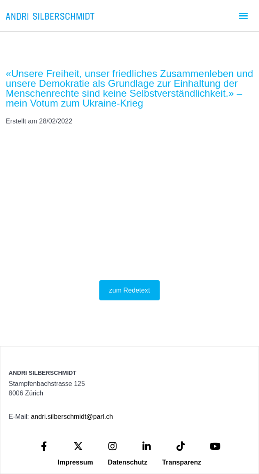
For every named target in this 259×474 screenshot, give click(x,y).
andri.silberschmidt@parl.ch (72, 416)
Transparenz (181, 462)
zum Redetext (129, 290)
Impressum (75, 462)
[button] (243, 15)
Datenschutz (127, 462)
